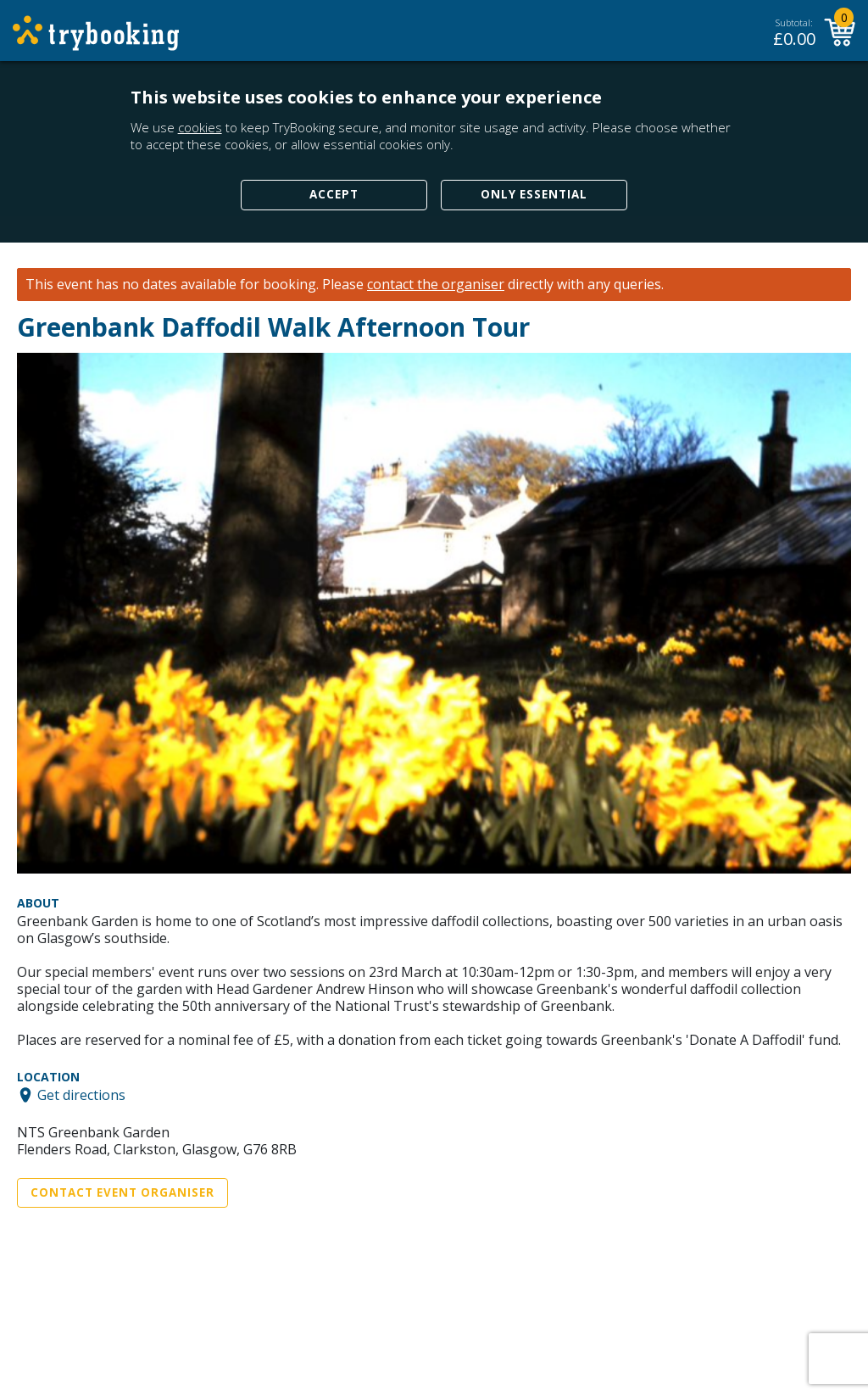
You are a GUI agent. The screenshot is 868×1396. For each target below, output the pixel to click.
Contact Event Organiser (122, 1192)
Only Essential (534, 194)
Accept (334, 194)
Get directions (81, 1095)
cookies (200, 127)
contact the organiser (435, 284)
